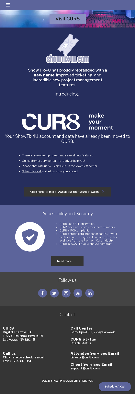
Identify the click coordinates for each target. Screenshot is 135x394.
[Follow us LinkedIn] (89, 293)
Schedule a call (31, 171)
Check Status (81, 343)
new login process (47, 155)
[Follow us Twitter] (54, 293)
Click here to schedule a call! (24, 357)
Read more (67, 262)
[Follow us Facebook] (42, 293)
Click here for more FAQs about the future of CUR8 (67, 193)
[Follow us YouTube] (77, 293)
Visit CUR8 (70, 20)
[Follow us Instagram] (66, 293)
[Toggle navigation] (8, 5)
